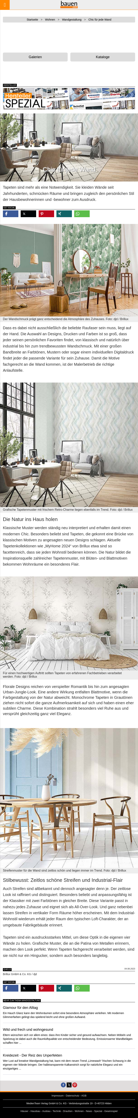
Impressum (58, 1095)
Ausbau (46, 1111)
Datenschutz (72, 1095)
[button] (10, 213)
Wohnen (79, 1111)
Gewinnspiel (111, 1111)
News (89, 1111)
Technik (57, 1111)
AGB (84, 1095)
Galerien (35, 57)
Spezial (98, 1111)
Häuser (24, 1111)
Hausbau (35, 1111)
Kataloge (103, 57)
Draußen (67, 1111)
